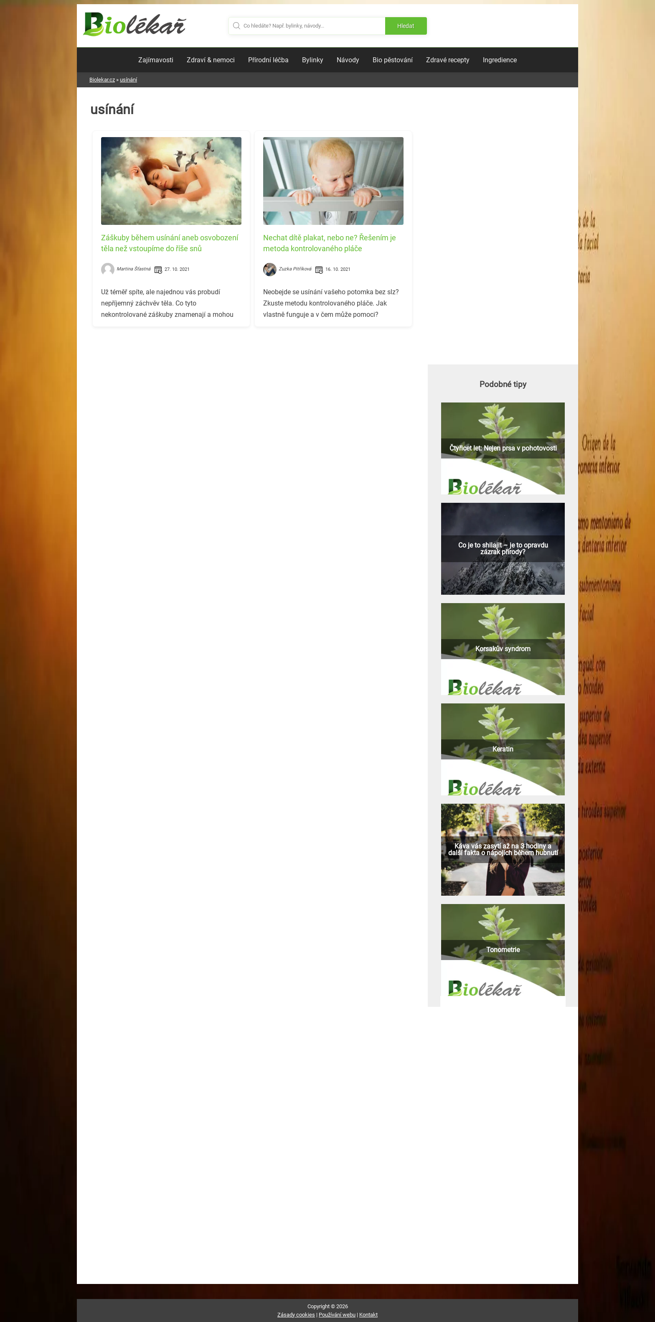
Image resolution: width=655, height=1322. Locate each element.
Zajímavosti (155, 60)
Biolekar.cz (102, 79)
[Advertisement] (252, 391)
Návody (348, 60)
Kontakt (368, 1315)
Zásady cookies (296, 1315)
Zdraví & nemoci (211, 60)
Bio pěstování (393, 60)
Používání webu (337, 1315)
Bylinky (312, 60)
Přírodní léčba (268, 60)
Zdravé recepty (448, 60)
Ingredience (500, 60)
